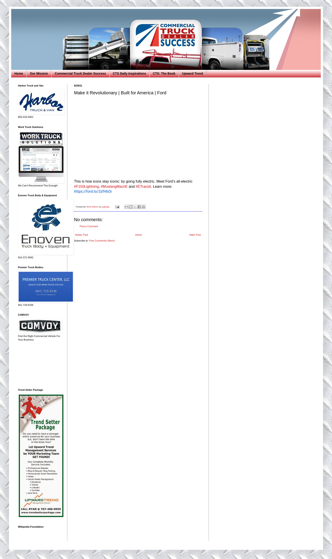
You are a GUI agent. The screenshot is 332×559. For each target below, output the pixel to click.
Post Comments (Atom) (102, 240)
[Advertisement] (39, 365)
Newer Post (81, 234)
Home (18, 73)
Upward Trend (192, 73)
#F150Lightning (86, 186)
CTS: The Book (164, 73)
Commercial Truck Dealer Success (80, 73)
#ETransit (143, 186)
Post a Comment (89, 226)
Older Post (195, 234)
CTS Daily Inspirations (129, 73)
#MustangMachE (114, 186)
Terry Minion (92, 206)
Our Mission (39, 73)
